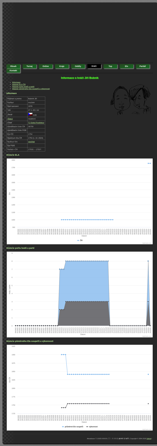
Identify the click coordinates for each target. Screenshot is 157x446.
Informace (16, 82)
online (46, 66)
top (110, 66)
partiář (143, 66)
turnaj (29, 66)
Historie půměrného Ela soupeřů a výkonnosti (31, 89)
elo (126, 66)
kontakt (13, 70)
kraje (61, 66)
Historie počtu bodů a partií (23, 87)
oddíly (78, 66)
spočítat (31, 142)
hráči (93, 66)
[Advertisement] (27, 33)
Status (10, 119)
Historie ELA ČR (19, 84)
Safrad (149, 438)
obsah (13, 66)
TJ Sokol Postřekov (36, 123)
